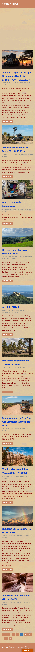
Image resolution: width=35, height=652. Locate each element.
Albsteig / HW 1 (10, 307)
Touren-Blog (10, 4)
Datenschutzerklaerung (16, 647)
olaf (14, 83)
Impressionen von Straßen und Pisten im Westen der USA (16, 422)
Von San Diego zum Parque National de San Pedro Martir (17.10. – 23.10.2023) (16, 76)
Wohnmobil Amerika (19, 367)
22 (6, 638)
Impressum (5, 647)
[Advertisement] (17, 28)
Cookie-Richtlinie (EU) (28, 647)
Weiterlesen (7, 121)
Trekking (14, 259)
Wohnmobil (20, 83)
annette (15, 154)
